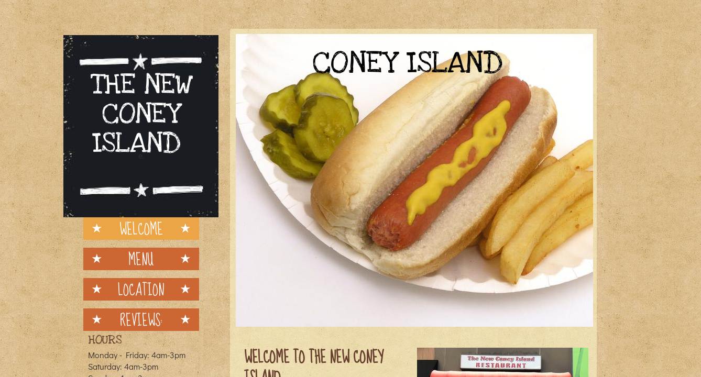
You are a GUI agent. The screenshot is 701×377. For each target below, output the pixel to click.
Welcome (141, 228)
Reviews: (141, 319)
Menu (141, 259)
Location (141, 289)
